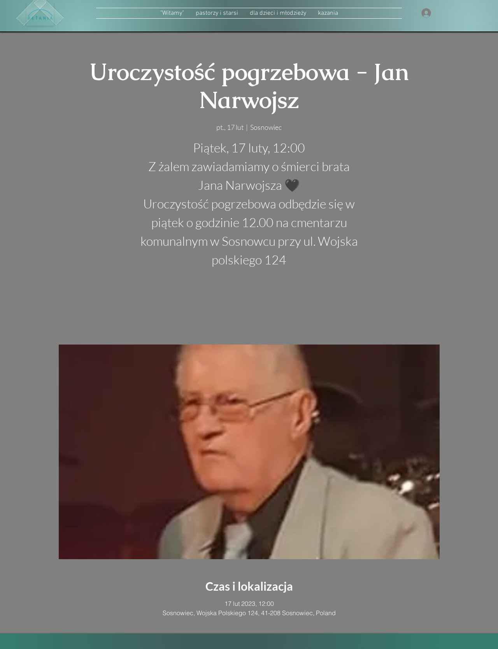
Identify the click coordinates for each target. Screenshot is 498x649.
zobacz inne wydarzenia (249, 307)
